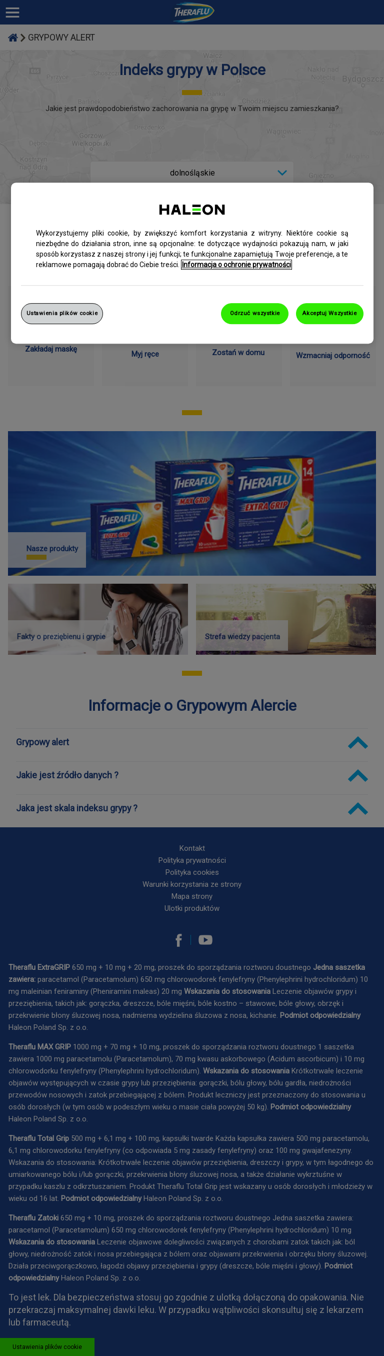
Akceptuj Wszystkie (329, 313)
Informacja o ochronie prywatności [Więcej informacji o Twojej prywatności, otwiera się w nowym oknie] (236, 265)
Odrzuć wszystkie (255, 313)
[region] (192, 263)
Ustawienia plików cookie (62, 313)
